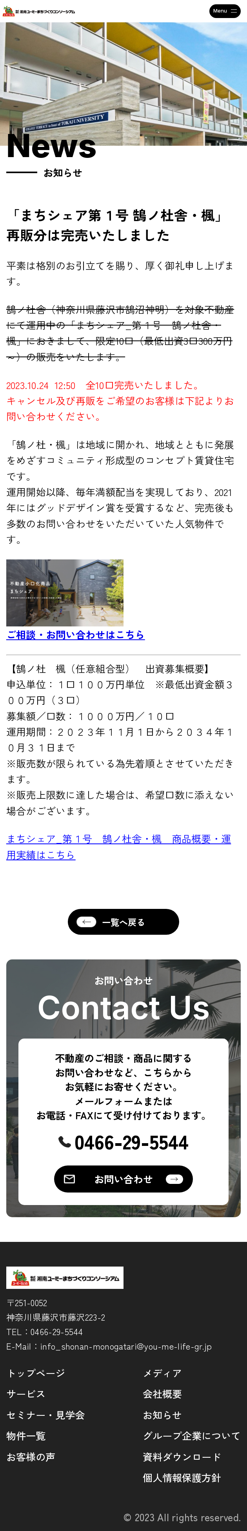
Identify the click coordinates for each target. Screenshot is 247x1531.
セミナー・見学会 (45, 1415)
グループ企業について (192, 1435)
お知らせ (162, 1415)
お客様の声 (30, 1457)
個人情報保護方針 (182, 1477)
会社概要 (162, 1393)
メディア (162, 1373)
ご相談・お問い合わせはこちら (75, 634)
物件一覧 (25, 1435)
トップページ (35, 1373)
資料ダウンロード (182, 1457)
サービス (25, 1393)
